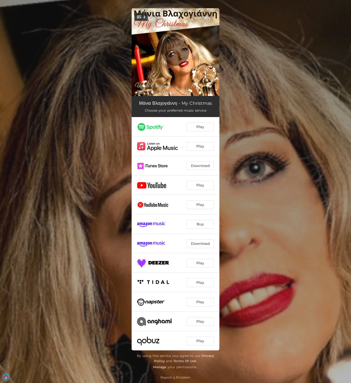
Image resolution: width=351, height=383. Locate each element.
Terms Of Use (184, 361)
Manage (159, 367)
